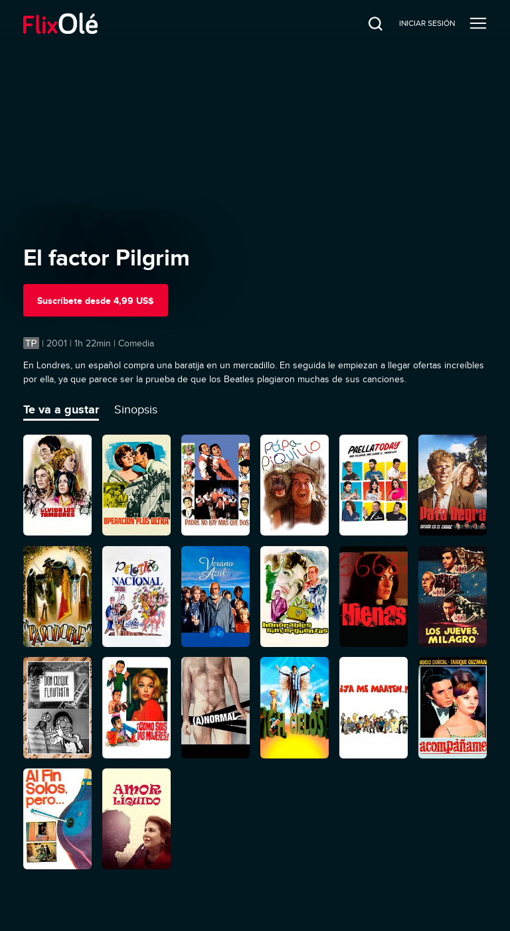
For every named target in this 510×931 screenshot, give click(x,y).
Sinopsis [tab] (135, 409)
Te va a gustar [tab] (61, 409)
